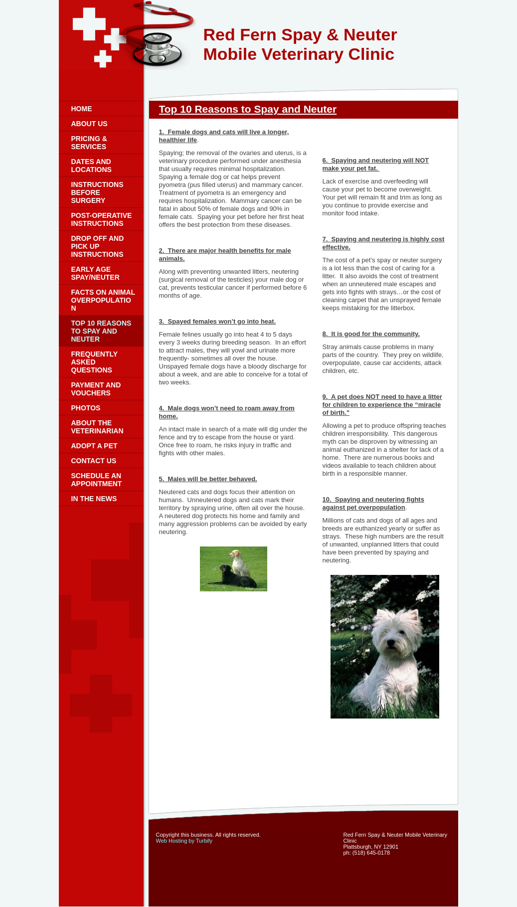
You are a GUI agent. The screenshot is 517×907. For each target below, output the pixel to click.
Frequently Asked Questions (94, 362)
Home (81, 109)
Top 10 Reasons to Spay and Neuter (101, 331)
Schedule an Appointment (96, 480)
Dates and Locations (91, 166)
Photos (86, 408)
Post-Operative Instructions (101, 219)
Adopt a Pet (94, 446)
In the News (94, 499)
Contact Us (94, 461)
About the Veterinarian (97, 427)
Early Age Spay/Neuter (95, 273)
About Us (89, 124)
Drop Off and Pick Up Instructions (97, 246)
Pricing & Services (89, 143)
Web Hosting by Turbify (184, 841)
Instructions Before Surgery (97, 192)
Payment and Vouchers (96, 389)
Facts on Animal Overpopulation (103, 300)
